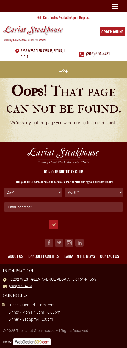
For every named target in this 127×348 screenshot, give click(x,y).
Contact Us (109, 256)
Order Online (112, 31)
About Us (15, 256)
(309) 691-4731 (98, 53)
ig (69, 243)
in (79, 243)
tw (59, 243)
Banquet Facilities (43, 256)
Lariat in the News (79, 256)
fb (49, 243)
